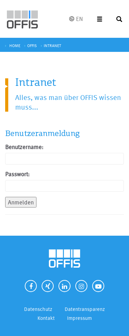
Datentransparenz (85, 309)
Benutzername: (24, 147)
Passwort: (17, 174)
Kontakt (46, 318)
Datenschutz (38, 309)
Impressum (79, 318)
